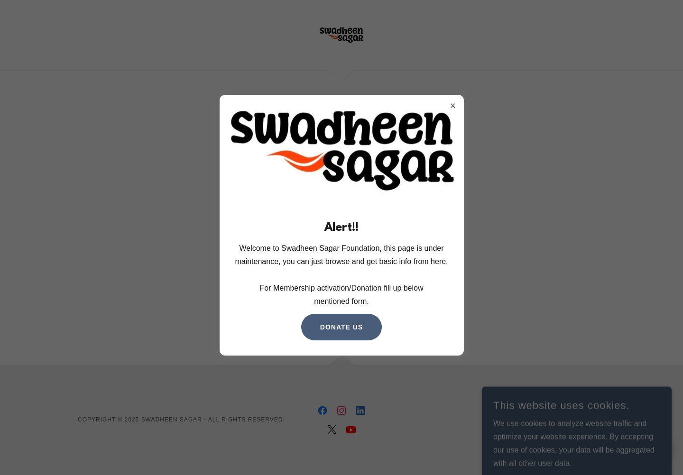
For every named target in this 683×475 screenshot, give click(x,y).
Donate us (341, 327)
